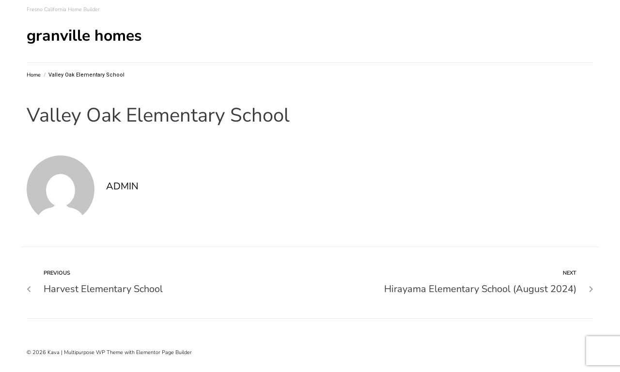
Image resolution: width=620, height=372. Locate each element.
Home (34, 74)
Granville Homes (84, 35)
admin (122, 186)
